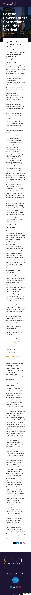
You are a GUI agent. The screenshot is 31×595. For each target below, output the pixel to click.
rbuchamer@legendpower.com (16, 342)
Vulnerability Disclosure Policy (15, 592)
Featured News (15, 34)
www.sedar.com (12, 480)
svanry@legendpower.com (14, 356)
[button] (27, 593)
